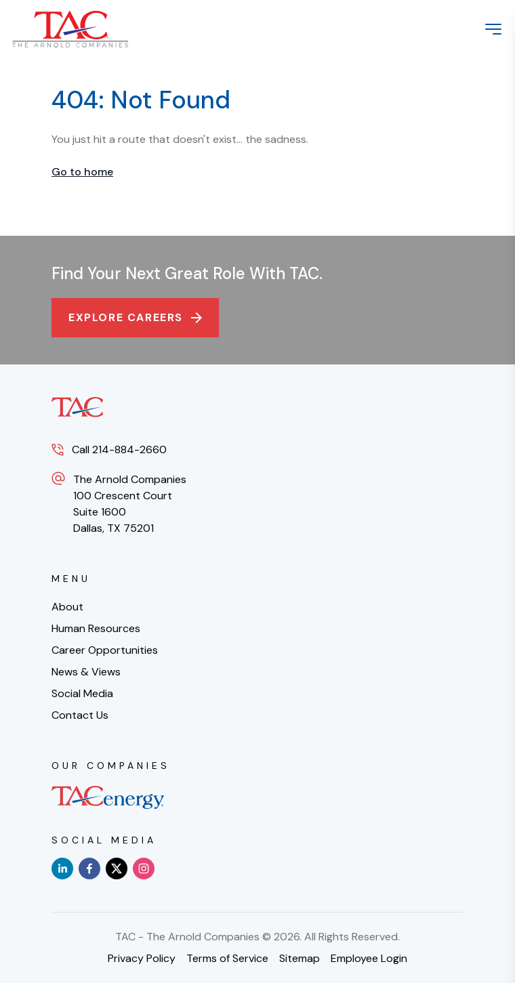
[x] (116, 868)
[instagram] (143, 868)
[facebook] (89, 868)
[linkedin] (62, 868)
